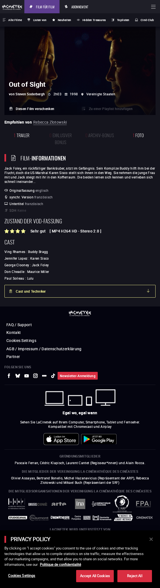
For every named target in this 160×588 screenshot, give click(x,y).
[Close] (151, 539)
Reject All (134, 575)
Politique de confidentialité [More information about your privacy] (60, 564)
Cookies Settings (21, 575)
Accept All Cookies (95, 575)
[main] (80, 559)
